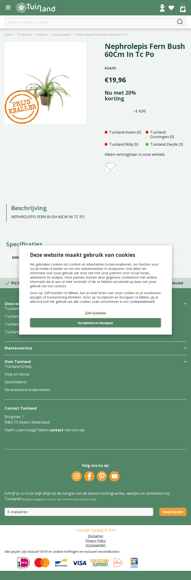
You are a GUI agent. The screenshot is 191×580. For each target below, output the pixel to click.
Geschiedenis (16, 381)
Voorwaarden (96, 545)
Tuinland (97, 530)
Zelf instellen (95, 313)
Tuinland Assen (18, 308)
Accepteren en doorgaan (95, 323)
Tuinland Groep (18, 366)
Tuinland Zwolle (18, 331)
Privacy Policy (95, 540)
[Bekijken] (182, 8)
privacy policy (87, 499)
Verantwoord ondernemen (27, 389)
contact (56, 429)
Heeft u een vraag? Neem (27, 429)
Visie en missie (17, 374)
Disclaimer (95, 536)
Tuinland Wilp (16, 324)
